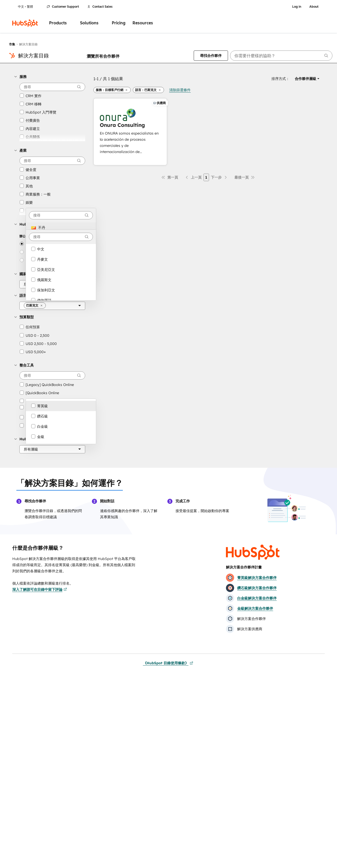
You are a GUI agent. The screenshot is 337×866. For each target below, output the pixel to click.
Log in (296, 6)
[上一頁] (193, 177)
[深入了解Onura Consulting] (130, 131)
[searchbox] (281, 55)
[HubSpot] (25, 23)
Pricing (118, 23)
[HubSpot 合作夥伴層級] (52, 449)
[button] (49, 77)
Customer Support (63, 6)
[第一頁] (169, 177)
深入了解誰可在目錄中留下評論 (39, 589)
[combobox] (61, 215)
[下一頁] (219, 177)
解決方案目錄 (33, 55)
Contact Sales (100, 6)
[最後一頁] (245, 177)
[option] (61, 227)
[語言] (52, 306)
